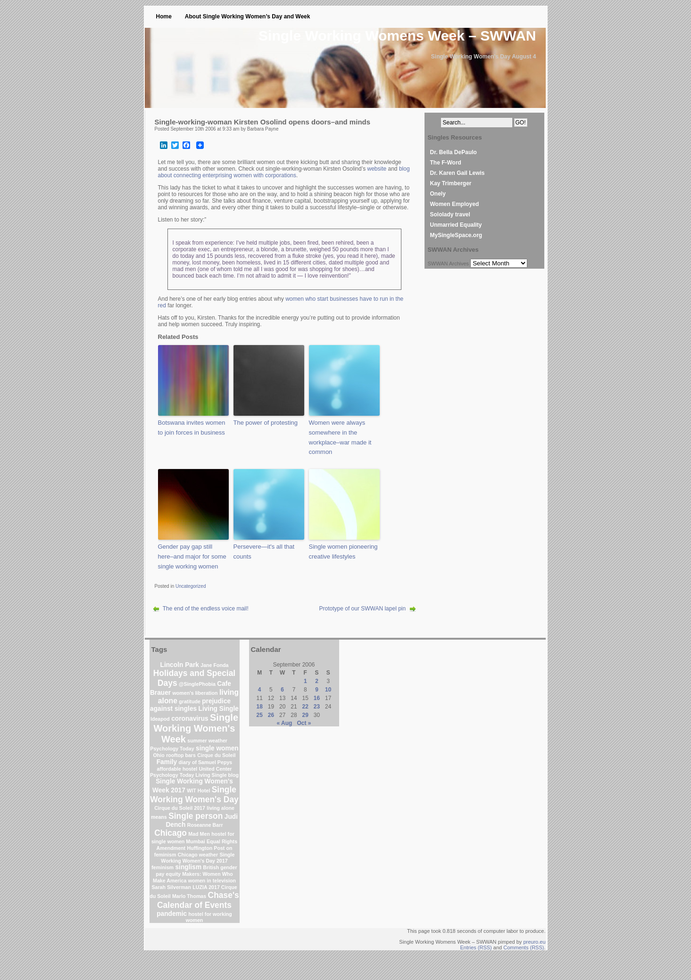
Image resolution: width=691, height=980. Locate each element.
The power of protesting (265, 422)
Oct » (304, 723)
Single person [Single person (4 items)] (195, 816)
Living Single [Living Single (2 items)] (219, 708)
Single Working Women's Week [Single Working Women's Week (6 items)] (196, 728)
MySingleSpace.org (456, 235)
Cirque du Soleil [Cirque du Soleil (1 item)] (216, 755)
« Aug (284, 723)
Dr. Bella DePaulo (453, 152)
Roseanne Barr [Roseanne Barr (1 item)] (205, 825)
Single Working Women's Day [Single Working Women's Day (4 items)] (194, 794)
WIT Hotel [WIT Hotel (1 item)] (198, 790)
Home (164, 16)
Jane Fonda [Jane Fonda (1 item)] (214, 665)
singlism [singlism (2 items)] (188, 867)
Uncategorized (190, 586)
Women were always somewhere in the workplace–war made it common (340, 437)
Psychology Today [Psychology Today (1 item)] (172, 748)
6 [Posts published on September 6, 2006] (282, 689)
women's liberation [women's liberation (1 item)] (195, 693)
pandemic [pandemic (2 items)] (172, 913)
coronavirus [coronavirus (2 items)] (189, 718)
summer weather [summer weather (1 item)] (207, 740)
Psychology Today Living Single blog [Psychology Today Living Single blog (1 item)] (194, 775)
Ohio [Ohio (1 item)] (159, 755)
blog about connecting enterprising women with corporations (284, 172)
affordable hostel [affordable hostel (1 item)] (177, 769)
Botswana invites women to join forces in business (191, 427)
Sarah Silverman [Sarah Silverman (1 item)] (171, 887)
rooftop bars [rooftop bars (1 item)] (181, 755)
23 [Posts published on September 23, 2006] (317, 706)
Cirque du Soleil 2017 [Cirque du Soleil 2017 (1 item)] (179, 808)
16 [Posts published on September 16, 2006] (317, 698)
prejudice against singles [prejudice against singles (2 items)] (190, 705)
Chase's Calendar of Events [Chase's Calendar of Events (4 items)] (198, 900)
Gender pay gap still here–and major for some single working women (192, 556)
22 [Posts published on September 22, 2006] (305, 706)
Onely (438, 193)
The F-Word (445, 162)
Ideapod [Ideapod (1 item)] (160, 719)
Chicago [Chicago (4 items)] (170, 833)
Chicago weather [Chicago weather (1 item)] (198, 854)
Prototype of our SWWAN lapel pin (362, 608)
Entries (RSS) (476, 947)
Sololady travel (450, 214)
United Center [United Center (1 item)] (215, 769)
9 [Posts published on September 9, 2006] (316, 689)
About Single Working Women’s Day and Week (247, 16)
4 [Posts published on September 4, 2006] (259, 689)
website (376, 168)
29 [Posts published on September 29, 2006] (305, 715)
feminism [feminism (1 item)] (162, 867)
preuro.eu (534, 942)
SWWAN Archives (448, 263)
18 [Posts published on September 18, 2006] (260, 706)
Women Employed (454, 204)
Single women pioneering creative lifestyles (343, 551)
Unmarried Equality (456, 225)
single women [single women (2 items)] (217, 748)
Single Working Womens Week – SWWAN (397, 35)
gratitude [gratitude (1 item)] (189, 701)
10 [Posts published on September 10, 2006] (328, 689)
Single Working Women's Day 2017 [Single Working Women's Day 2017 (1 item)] (197, 858)
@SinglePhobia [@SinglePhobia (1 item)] (197, 684)
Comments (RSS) (523, 947)
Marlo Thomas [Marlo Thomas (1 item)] (189, 896)
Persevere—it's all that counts (264, 551)
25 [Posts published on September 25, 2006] (260, 715)
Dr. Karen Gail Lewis (457, 173)
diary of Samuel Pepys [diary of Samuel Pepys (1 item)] (206, 762)
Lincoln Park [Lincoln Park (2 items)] (179, 664)
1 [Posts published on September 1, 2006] (305, 681)
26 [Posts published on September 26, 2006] (271, 715)
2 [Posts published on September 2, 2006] (316, 681)
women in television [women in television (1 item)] (212, 880)
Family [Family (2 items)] (167, 762)
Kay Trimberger (451, 183)
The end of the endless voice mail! (206, 608)
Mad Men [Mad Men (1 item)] (199, 834)
